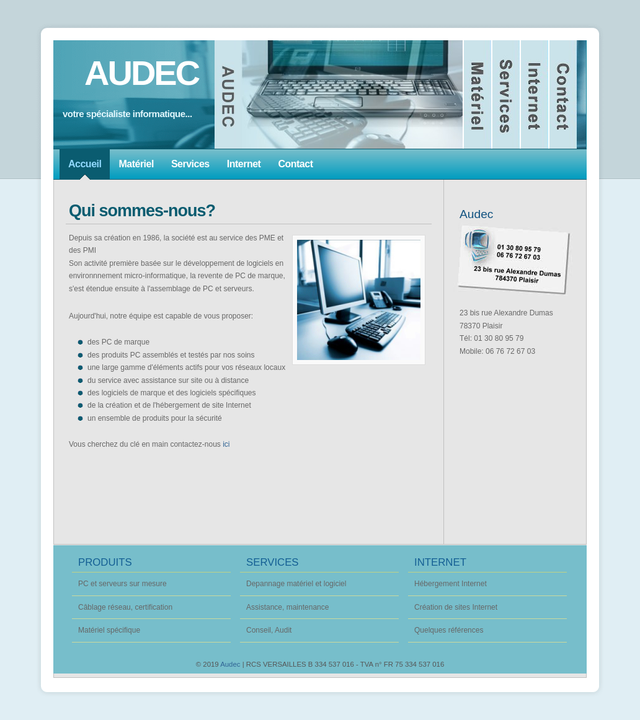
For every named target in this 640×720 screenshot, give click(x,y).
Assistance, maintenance (287, 607)
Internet (535, 94)
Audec (230, 664)
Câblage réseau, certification (125, 607)
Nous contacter (563, 94)
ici (226, 444)
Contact (295, 164)
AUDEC (141, 72)
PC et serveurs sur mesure (122, 583)
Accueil (339, 94)
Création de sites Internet (455, 607)
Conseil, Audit (268, 630)
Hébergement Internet (450, 583)
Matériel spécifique (109, 630)
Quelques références (448, 630)
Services (506, 94)
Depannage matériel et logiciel (296, 583)
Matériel (478, 94)
